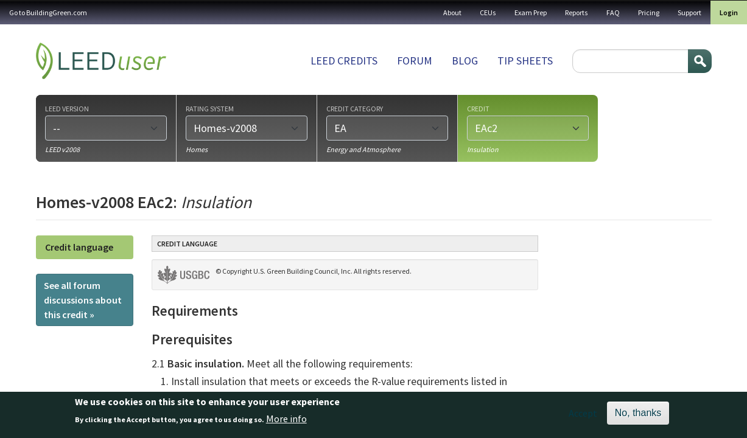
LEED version (67, 108)
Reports (576, 12)
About (452, 12)
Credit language (79, 247)
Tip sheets (525, 61)
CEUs (488, 12)
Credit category (354, 108)
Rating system (210, 108)
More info (286, 422)
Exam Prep (530, 12)
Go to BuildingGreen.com (48, 12)
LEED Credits (343, 61)
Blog (465, 61)
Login (729, 12)
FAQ (613, 12)
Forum (414, 61)
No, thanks (638, 416)
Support (689, 12)
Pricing (648, 12)
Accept (583, 417)
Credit (478, 108)
